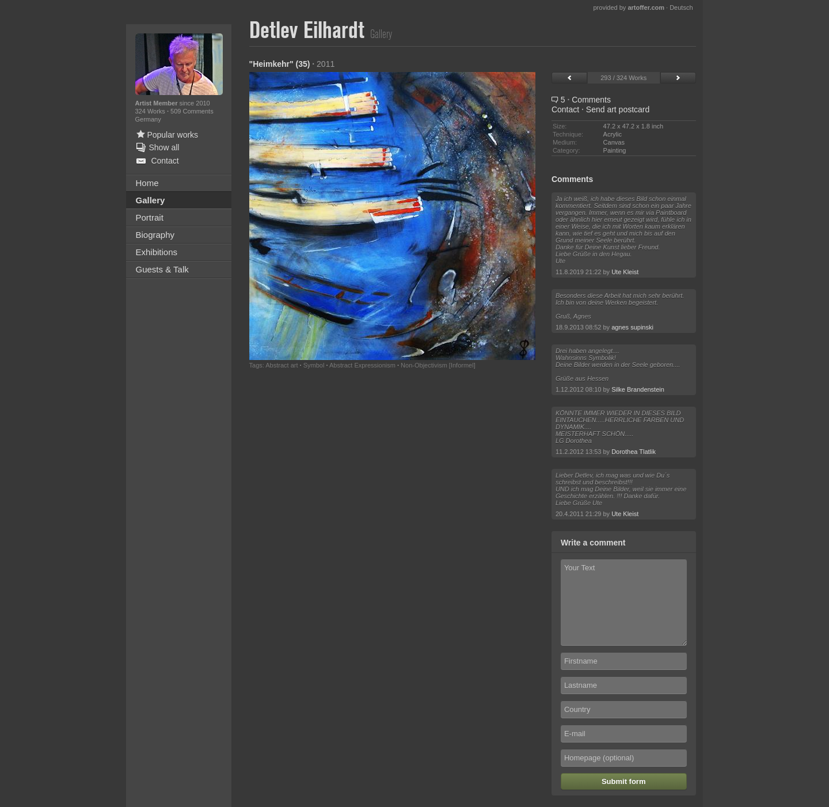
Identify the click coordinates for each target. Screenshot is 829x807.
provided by (628, 7)
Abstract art (281, 365)
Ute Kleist (624, 271)
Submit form (624, 781)
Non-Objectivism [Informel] (438, 365)
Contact (565, 109)
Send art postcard (618, 109)
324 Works (151, 111)
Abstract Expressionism (362, 365)
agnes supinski (632, 327)
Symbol (314, 365)
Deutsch (681, 7)
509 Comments (192, 111)
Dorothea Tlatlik (633, 451)
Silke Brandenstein (637, 389)
